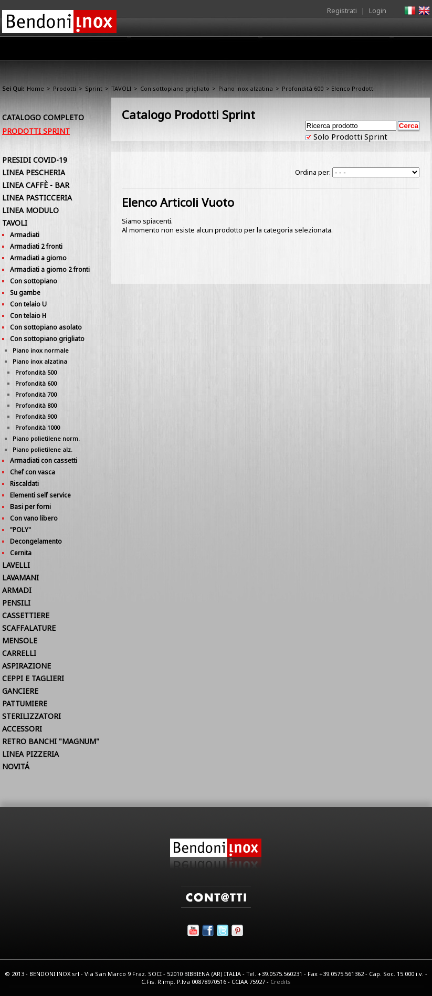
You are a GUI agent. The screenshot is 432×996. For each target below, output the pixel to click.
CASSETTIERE (25, 615)
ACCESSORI (22, 729)
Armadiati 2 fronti (36, 246)
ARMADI (16, 590)
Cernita (20, 552)
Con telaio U (28, 304)
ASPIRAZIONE (26, 666)
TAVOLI (121, 88)
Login (377, 10)
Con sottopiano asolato (46, 327)
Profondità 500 (36, 372)
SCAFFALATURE (29, 628)
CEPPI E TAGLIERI (33, 678)
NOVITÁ (15, 766)
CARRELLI (19, 653)
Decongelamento (36, 541)
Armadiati (24, 234)
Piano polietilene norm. (46, 438)
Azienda (153, 51)
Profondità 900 (36, 416)
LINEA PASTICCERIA (37, 198)
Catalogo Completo (43, 117)
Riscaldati (24, 483)
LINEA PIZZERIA (30, 754)
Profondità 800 (36, 405)
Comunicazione (323, 51)
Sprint (93, 88)
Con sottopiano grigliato (174, 88)
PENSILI (16, 603)
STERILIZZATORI (31, 716)
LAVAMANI (20, 577)
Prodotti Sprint (36, 131)
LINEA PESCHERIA (33, 172)
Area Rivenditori (254, 51)
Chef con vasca (32, 472)
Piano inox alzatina (245, 88)
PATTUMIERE (24, 703)
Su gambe (25, 292)
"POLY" (20, 529)
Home (113, 48)
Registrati (342, 10)
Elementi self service (40, 495)
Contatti (415, 48)
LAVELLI (16, 565)
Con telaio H (28, 315)
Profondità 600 (302, 88)
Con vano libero (34, 518)
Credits (280, 982)
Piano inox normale (41, 350)
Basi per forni (30, 506)
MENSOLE (19, 640)
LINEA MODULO (30, 210)
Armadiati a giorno (38, 257)
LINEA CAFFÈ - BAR (35, 185)
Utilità (375, 51)
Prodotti (197, 51)
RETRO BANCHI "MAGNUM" (50, 741)
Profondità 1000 (37, 427)
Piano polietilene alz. (42, 449)
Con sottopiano (33, 281)
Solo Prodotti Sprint (349, 136)
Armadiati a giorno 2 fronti (50, 269)
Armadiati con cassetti (43, 460)
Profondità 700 (36, 394)
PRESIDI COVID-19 (34, 160)
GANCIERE (20, 691)
